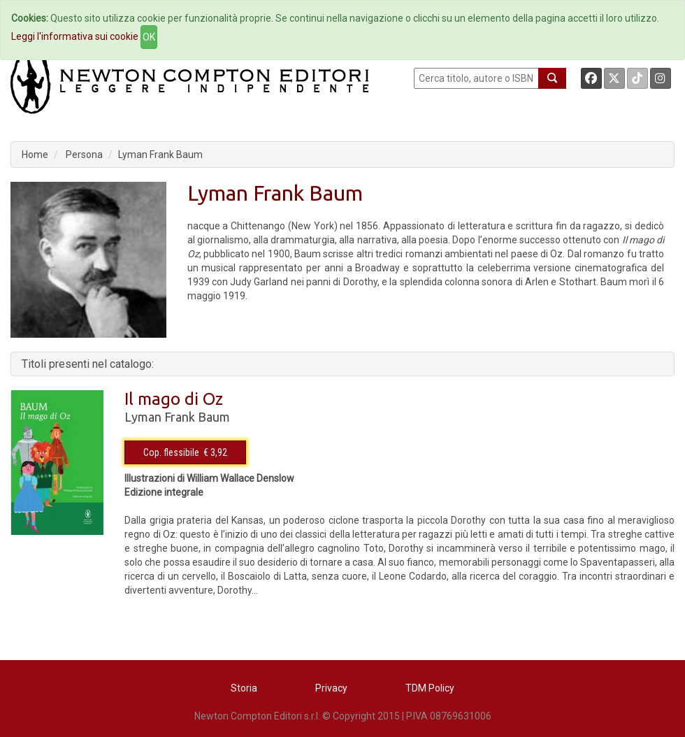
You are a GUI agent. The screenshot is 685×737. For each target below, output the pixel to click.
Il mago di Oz (173, 398)
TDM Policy (429, 688)
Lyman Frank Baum (160, 154)
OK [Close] (149, 37)
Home (35, 154)
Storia (244, 688)
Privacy (331, 688)
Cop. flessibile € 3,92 (185, 452)
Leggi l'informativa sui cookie (74, 36)
